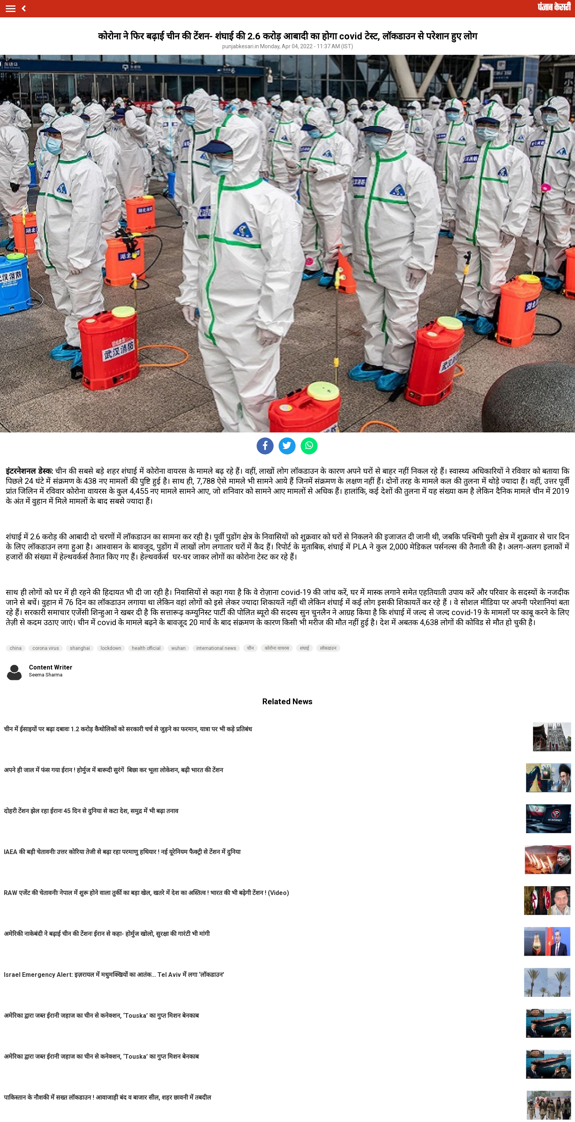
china (16, 648)
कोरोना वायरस (277, 648)
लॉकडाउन (328, 648)
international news (216, 648)
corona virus (45, 648)
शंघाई (304, 648)
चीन (250, 648)
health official (146, 648)
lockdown (111, 648)
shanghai (80, 648)
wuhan (178, 648)
